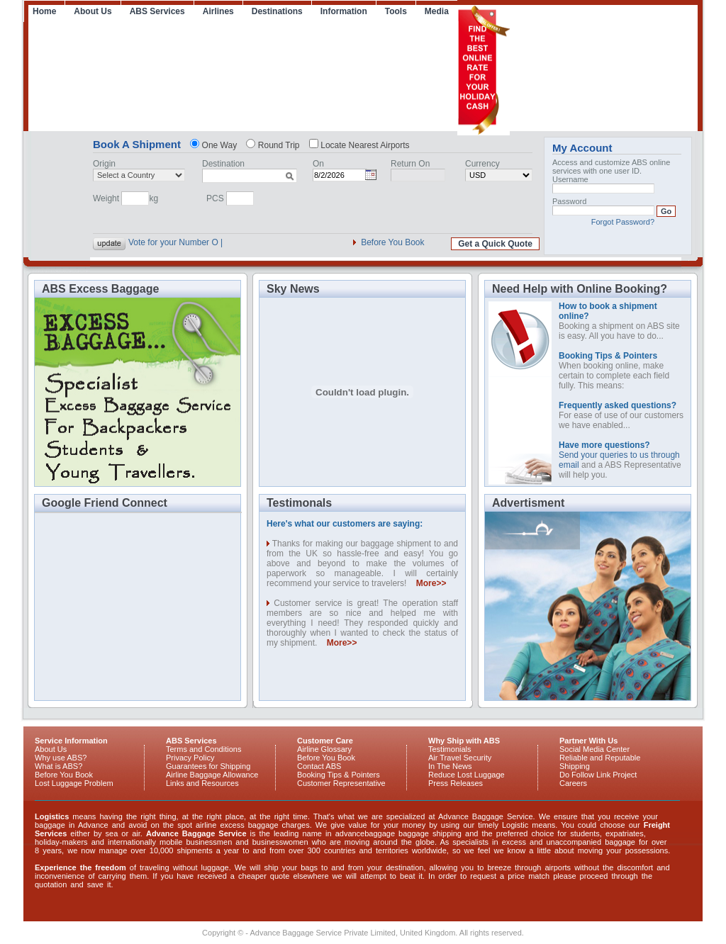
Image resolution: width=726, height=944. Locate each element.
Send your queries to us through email (619, 455)
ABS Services (157, 11)
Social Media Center (594, 749)
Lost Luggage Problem (74, 783)
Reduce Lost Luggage (466, 774)
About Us (92, 11)
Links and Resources (202, 783)
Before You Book (392, 242)
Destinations (277, 11)
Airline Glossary (324, 749)
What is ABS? (58, 766)
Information (343, 11)
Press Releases (455, 783)
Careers (573, 783)
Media (437, 11)
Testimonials (449, 749)
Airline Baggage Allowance (212, 774)
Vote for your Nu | (161, 242)
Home (44, 11)
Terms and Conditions (203, 749)
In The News (450, 766)
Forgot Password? (622, 222)
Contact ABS (319, 766)
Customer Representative (341, 783)
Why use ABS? (60, 757)
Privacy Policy (190, 757)
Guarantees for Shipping (208, 766)
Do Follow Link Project (598, 774)
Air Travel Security (459, 757)
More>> (431, 583)
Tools (396, 11)
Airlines (218, 11)
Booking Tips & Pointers (338, 774)
